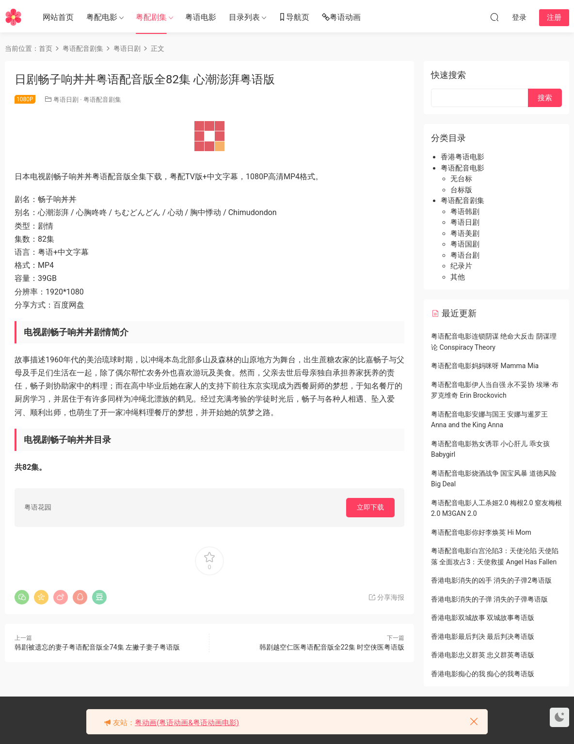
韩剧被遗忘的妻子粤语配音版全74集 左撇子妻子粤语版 (97, 647)
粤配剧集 (151, 17)
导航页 (293, 18)
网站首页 (58, 17)
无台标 (461, 178)
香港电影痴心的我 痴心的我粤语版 (482, 674)
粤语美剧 (464, 233)
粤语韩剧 (464, 211)
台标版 (461, 190)
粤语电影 (200, 17)
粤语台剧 (464, 255)
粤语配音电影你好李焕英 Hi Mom (481, 532)
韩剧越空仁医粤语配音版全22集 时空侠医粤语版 (331, 647)
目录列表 (244, 17)
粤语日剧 (66, 99)
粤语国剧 (464, 244)
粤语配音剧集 (102, 99)
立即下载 (370, 507)
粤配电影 (101, 17)
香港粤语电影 (462, 157)
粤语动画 (341, 18)
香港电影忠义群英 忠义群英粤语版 (482, 655)
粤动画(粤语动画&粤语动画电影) (187, 722)
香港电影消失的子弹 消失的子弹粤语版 (489, 599)
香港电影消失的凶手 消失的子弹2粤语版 (491, 580)
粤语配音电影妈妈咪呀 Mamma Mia (485, 366)
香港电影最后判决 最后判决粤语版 (482, 636)
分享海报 (386, 597)
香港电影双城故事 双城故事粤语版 (482, 617)
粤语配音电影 (462, 168)
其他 (457, 277)
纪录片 (461, 266)
